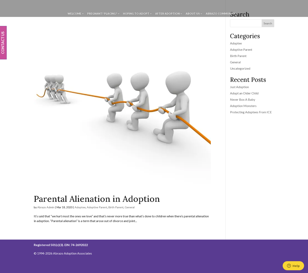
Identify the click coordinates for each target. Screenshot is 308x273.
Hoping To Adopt (136, 13)
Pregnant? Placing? (102, 13)
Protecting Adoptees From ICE (251, 112)
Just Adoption (239, 87)
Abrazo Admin (45, 207)
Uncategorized (240, 68)
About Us (193, 13)
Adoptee (80, 207)
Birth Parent (116, 207)
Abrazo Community (220, 13)
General (130, 207)
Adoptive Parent (97, 207)
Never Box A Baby (242, 99)
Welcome (74, 13)
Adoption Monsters (243, 106)
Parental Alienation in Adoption (97, 198)
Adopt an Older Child (244, 93)
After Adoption (167, 13)
